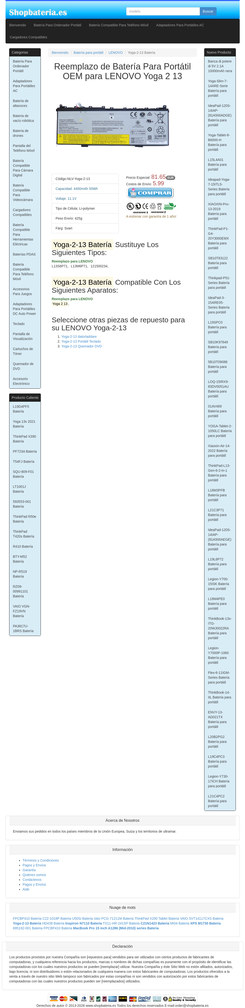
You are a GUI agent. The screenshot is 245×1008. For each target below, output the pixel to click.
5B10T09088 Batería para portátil (217, 366)
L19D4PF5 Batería (21, 409)
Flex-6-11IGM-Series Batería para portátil (219, 677)
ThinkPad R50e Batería (24, 519)
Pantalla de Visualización (23, 336)
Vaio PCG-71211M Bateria (114, 918)
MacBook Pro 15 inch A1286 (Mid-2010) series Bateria (116, 928)
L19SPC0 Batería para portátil (217, 327)
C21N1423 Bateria (155, 923)
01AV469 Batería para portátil (217, 411)
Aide (26, 889)
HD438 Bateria (53, 923)
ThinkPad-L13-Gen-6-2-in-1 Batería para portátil (219, 473)
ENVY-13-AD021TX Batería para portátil (217, 719)
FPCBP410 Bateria (27, 918)
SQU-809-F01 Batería (23, 474)
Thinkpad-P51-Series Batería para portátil (219, 283)
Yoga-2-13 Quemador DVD (81, 346)
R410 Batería (23, 546)
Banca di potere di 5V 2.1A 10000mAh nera (220, 66)
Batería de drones (21, 133)
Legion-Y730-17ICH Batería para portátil (219, 781)
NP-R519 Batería (20, 574)
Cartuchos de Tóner (23, 351)
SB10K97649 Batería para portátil (218, 347)
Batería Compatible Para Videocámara (23, 192)
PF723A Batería (25, 451)
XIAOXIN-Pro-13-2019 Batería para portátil (218, 211)
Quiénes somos (34, 875)
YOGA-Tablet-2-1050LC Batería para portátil (220, 431)
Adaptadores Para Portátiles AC (180, 25)
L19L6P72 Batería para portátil (217, 564)
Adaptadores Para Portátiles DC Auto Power (24, 309)
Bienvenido (17, 25)
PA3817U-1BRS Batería (23, 628)
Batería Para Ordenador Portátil (57, 25)
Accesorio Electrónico (21, 381)
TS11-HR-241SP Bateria (121, 923)
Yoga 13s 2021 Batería (24, 424)
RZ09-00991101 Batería (20, 591)
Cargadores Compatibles (28, 37)
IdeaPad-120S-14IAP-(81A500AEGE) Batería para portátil (219, 539)
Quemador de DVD (23, 366)
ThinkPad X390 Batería (24, 439)
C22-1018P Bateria (56, 918)
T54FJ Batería (24, 461)
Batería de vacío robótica (23, 118)
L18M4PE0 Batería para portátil (217, 603)
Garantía (29, 870)
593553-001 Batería (22, 504)
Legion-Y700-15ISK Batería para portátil (218, 584)
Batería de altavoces (21, 103)
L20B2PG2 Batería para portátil (217, 741)
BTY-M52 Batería (20, 559)
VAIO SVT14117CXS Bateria (202, 918)
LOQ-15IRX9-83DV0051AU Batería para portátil (218, 389)
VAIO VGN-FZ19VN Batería (21, 611)
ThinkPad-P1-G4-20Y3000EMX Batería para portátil (218, 238)
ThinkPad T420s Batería (23, 534)
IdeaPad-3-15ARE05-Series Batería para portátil (219, 305)
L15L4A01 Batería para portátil (217, 164)
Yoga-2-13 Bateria (27, 923)
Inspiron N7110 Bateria (83, 923)
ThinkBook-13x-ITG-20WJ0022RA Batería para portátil (220, 628)
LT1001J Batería (19, 489)
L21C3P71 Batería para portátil (217, 515)
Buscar (208, 11)
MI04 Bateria (179, 923)
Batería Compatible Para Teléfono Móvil (118, 25)
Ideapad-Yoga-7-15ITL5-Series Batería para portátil (219, 187)
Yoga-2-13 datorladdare (79, 336)
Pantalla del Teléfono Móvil (24, 148)
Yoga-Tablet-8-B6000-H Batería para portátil (219, 142)
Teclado (19, 324)
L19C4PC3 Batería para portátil (217, 761)
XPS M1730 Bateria (205, 923)
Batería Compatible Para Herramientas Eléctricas (23, 234)
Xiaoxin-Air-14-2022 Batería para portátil (219, 450)
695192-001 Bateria (28, 928)
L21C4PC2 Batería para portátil (217, 801)
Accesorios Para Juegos (22, 291)
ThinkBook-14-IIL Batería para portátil (219, 697)
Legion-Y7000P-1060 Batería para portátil (218, 655)
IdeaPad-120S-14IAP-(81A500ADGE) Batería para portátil (219, 115)
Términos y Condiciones (41, 860)
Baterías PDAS (24, 254)
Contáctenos (32, 880)
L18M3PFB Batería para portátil (217, 495)
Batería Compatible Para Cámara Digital (23, 168)
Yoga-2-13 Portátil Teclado (81, 341)
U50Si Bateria (82, 918)
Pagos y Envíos (34, 865)
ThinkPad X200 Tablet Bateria (156, 918)
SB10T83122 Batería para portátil (218, 263)
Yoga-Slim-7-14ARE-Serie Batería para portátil (218, 88)
